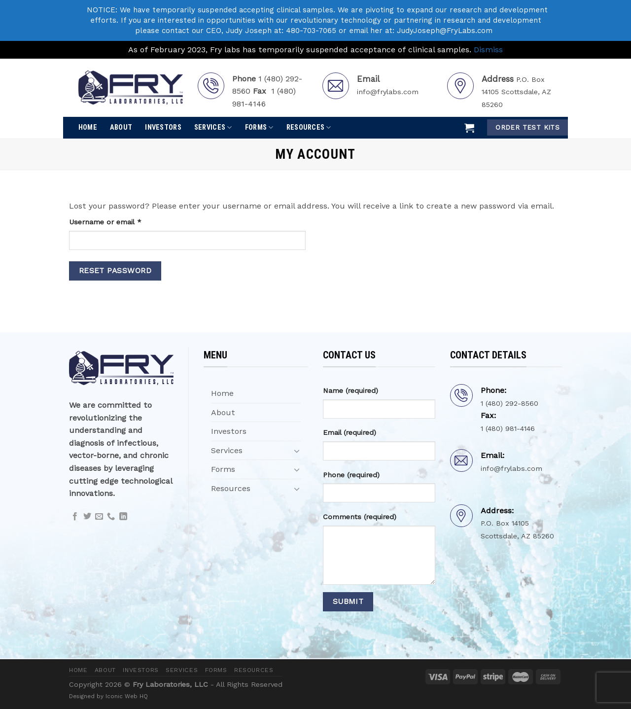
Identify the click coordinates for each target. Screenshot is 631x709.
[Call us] (111, 516)
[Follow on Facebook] (75, 516)
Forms (259, 127)
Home (87, 127)
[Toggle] (297, 451)
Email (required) (349, 432)
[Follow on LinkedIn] (123, 516)
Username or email (120, 221)
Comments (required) (359, 517)
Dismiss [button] (488, 49)
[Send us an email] (99, 516)
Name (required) (350, 390)
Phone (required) (351, 475)
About (121, 127)
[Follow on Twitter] (87, 516)
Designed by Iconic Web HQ (108, 696)
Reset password (115, 270)
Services (213, 127)
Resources (308, 127)
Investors (163, 127)
